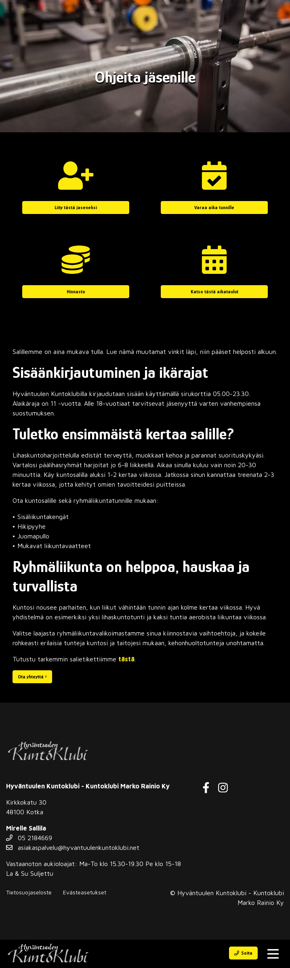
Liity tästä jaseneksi (76, 207)
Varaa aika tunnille (214, 207)
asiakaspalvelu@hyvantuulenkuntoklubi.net (72, 847)
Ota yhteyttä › (32, 677)
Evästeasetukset (84, 892)
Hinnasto (76, 291)
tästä (126, 659)
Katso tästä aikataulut (214, 291)
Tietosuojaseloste (29, 892)
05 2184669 (29, 837)
